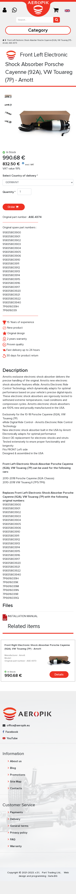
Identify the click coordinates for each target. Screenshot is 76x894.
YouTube (10, 738)
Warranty (16, 846)
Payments (16, 812)
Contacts (16, 788)
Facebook (10, 732)
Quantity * (10, 192)
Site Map (15, 781)
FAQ (12, 839)
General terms (19, 826)
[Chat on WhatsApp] (15, 10)
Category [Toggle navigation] (38, 30)
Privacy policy (18, 832)
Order (14, 207)
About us (16, 761)
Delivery (15, 819)
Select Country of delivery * (20, 175)
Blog (13, 768)
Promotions (17, 775)
